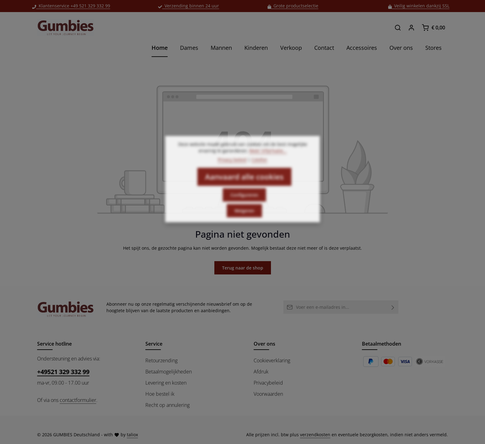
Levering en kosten (166, 382)
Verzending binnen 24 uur (188, 6)
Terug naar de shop (242, 268)
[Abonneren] (393, 307)
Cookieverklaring (272, 360)
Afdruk (261, 371)
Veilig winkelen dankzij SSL (418, 6)
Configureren (244, 204)
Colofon (259, 169)
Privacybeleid (268, 382)
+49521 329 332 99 (63, 372)
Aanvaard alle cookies (244, 186)
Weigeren (244, 220)
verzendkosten (315, 435)
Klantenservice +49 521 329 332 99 (71, 6)
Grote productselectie (293, 6)
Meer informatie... (268, 160)
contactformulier (78, 400)
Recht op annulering (167, 405)
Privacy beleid (232, 169)
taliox (132, 435)
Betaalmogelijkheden (168, 371)
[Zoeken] (398, 27)
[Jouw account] (411, 27)
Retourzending (161, 360)
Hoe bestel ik (159, 393)
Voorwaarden (268, 393)
